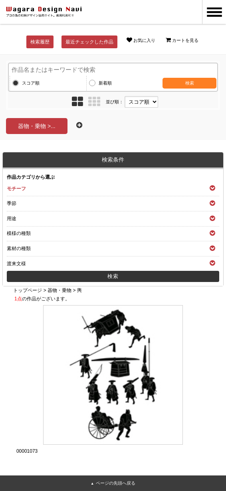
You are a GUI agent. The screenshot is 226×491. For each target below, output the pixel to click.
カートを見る (182, 40)
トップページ (27, 290)
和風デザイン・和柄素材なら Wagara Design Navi (44, 12)
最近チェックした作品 (89, 42)
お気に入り (141, 40)
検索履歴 (40, 42)
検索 (189, 83)
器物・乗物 (59, 290)
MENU (214, 12)
